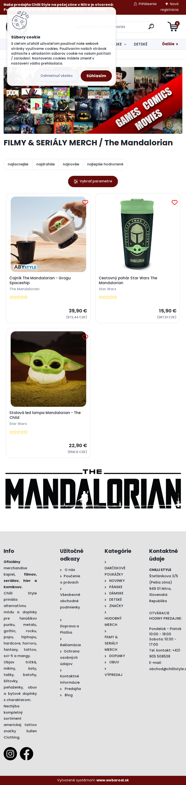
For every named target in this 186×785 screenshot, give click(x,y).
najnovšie (71, 164)
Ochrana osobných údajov (69, 657)
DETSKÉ (140, 44)
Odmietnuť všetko (56, 75)
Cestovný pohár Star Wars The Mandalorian (128, 280)
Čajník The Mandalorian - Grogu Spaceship (40, 280)
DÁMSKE (114, 44)
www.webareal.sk (112, 780)
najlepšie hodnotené (105, 164)
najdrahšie (45, 164)
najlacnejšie (18, 164)
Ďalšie (168, 43)
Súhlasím (96, 76)
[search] (151, 28)
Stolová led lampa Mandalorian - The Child (45, 415)
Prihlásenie (148, 3)
